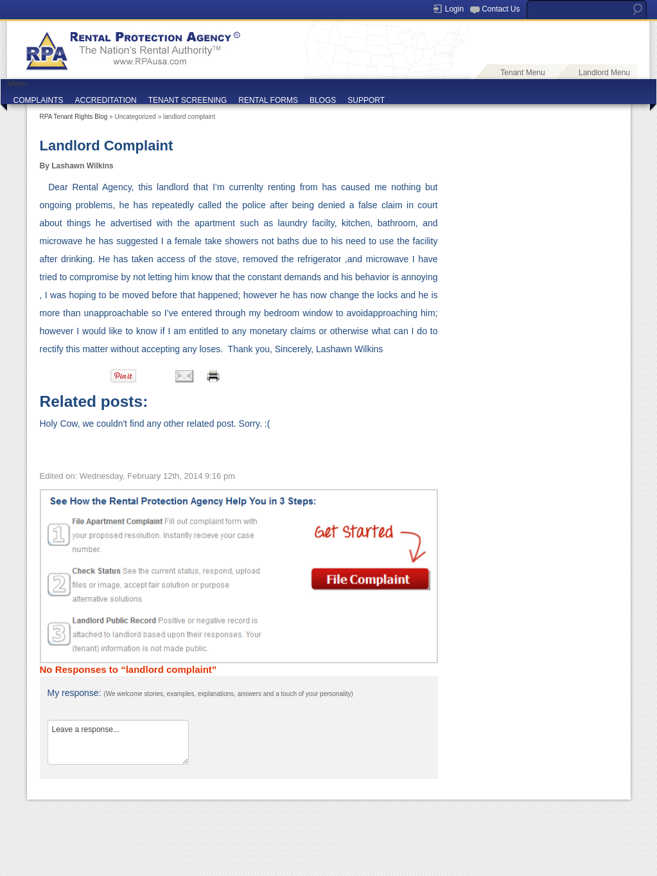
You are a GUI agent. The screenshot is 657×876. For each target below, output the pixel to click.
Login (454, 8)
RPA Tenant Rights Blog (74, 116)
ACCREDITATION (106, 100)
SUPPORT (366, 100)
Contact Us (501, 8)
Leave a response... (118, 742)
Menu (17, 83)
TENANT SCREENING (187, 100)
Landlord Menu (604, 72)
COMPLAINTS (38, 100)
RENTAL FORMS (268, 100)
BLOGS (323, 100)
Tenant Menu (522, 72)
